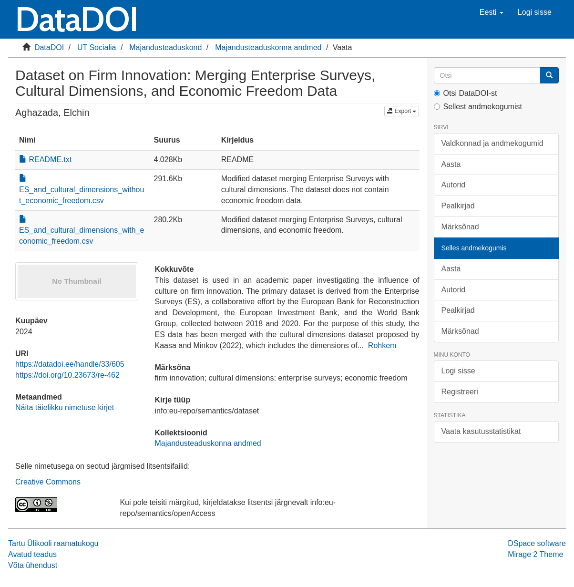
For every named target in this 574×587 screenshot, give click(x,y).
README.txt (45, 159)
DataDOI (49, 47)
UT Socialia (96, 47)
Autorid (453, 185)
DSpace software (537, 543)
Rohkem (382, 345)
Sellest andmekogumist (478, 107)
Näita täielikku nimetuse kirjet (64, 407)
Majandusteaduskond (165, 47)
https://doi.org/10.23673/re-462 (67, 375)
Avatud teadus (32, 554)
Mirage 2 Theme (535, 554)
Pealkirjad (458, 206)
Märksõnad (460, 227)
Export (401, 111)
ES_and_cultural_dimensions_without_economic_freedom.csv (81, 190)
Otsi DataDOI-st (465, 93)
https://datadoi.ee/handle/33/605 (69, 364)
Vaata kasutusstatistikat (481, 431)
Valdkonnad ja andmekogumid (492, 143)
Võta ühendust (32, 565)
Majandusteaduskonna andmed (268, 47)
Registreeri (459, 392)
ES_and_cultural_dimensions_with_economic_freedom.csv (81, 231)
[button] (491, 12)
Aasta (451, 164)
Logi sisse (458, 371)
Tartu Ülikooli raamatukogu (53, 543)
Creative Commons (48, 482)
